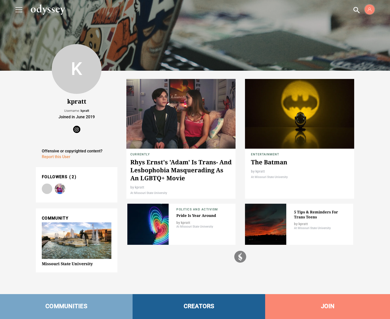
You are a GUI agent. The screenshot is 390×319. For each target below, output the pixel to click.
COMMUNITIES (66, 306)
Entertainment (265, 154)
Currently (140, 154)
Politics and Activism (197, 209)
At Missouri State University (148, 193)
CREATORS (199, 306)
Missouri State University (67, 263)
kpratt (139, 187)
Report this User (56, 156)
